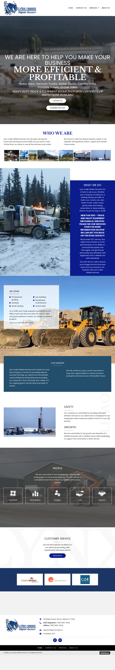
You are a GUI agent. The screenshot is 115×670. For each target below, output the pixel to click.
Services (62, 648)
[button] (57, 100)
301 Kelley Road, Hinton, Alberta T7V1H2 (59, 619)
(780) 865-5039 (56, 625)
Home (40, 648)
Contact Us (50, 648)
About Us (73, 648)
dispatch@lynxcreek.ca (52, 630)
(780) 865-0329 (63, 623)
